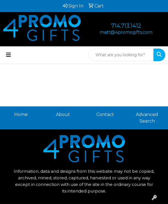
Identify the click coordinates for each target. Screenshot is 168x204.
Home (21, 114)
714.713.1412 (126, 25)
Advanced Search (147, 118)
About (63, 114)
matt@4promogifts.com (126, 32)
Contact (105, 114)
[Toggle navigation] (8, 55)
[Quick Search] (121, 55)
